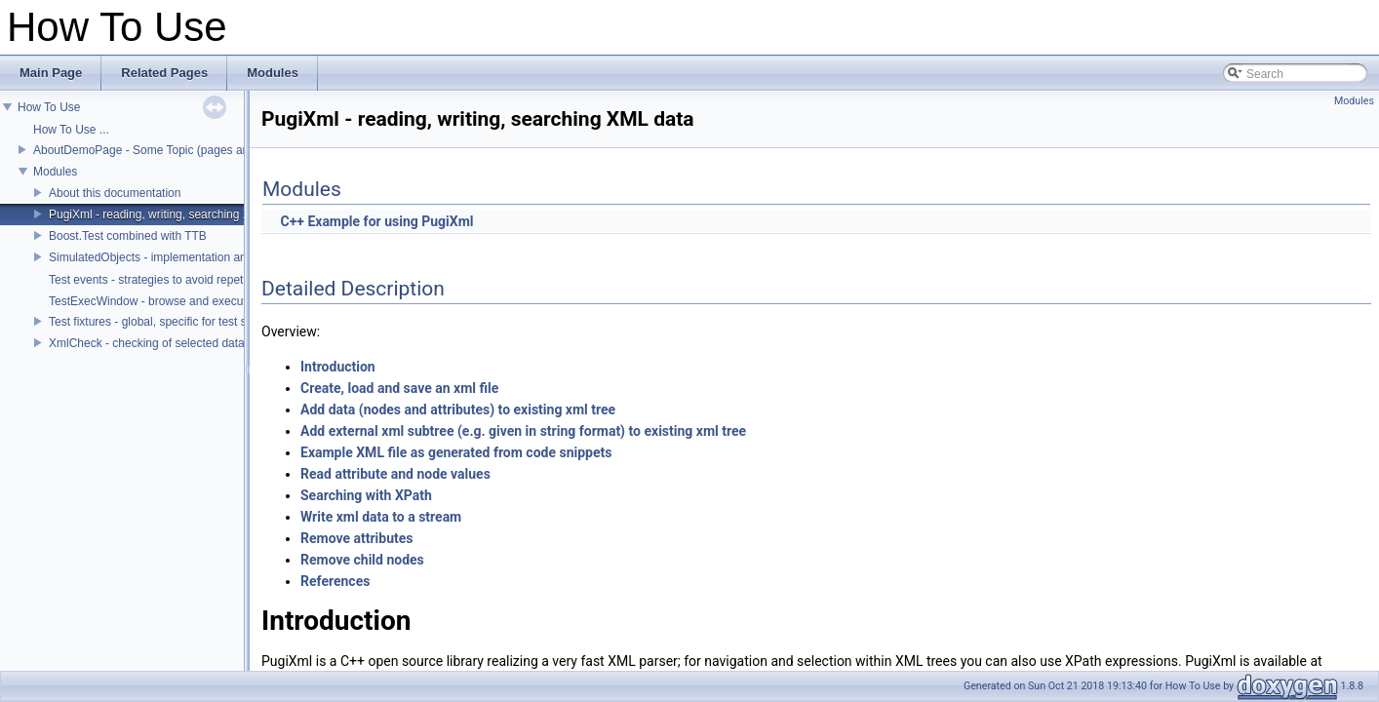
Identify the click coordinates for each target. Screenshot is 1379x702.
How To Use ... (71, 129)
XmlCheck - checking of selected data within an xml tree (193, 343)
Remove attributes (357, 538)
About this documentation (114, 193)
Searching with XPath (366, 495)
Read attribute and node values (395, 474)
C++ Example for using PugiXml (376, 221)
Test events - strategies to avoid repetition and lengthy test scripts (218, 280)
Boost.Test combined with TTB (128, 236)
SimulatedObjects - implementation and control (170, 257)
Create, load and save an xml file (399, 388)
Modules (55, 171)
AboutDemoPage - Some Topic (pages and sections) (169, 150)
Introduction (337, 366)
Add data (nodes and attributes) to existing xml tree (457, 409)
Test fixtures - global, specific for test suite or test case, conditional (220, 322)
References (335, 581)
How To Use (49, 107)
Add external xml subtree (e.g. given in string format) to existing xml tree (523, 431)
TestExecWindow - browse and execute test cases (179, 301)
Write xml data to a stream (380, 517)
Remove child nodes (362, 559)
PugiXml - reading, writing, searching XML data (171, 214)
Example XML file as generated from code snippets (455, 452)
